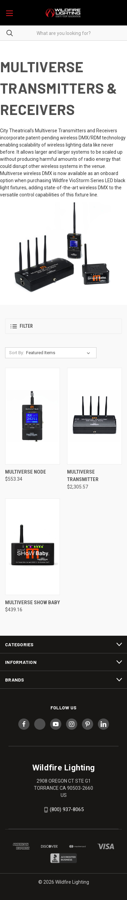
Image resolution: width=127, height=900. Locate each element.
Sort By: (16, 352)
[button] (63, 326)
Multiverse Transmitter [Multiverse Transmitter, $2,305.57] (83, 476)
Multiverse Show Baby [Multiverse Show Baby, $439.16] (32, 602)
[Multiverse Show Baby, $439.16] (32, 547)
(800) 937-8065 (67, 809)
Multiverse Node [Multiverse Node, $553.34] (25, 472)
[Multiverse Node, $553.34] (32, 416)
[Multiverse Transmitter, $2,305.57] (94, 416)
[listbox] (59, 353)
